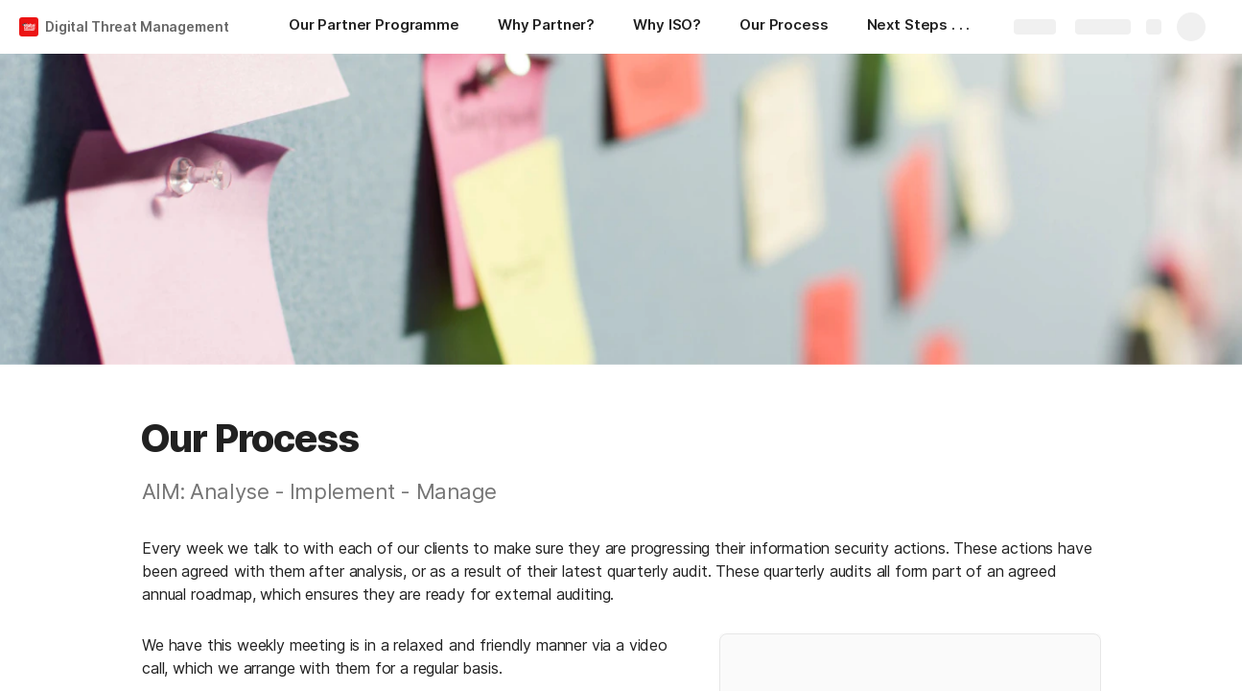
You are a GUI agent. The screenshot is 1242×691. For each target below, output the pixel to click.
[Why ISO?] (667, 27)
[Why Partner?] (546, 27)
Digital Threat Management (137, 26)
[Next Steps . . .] (919, 27)
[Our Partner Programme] (374, 27)
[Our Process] (783, 27)
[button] (110, 439)
